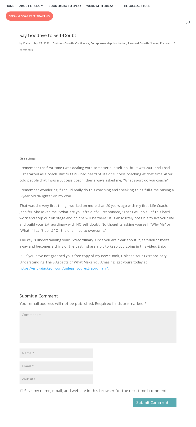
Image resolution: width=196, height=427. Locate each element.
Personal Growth (138, 43)
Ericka (26, 43)
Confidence (82, 43)
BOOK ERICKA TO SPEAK (65, 6)
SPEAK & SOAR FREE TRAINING (29, 16)
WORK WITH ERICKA (99, 6)
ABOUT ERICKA (29, 6)
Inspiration (119, 43)
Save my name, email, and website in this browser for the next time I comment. (96, 390)
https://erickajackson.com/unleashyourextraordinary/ (64, 268)
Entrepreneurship (101, 43)
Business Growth (63, 43)
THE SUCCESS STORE (136, 6)
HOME (10, 6)
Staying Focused (160, 43)
